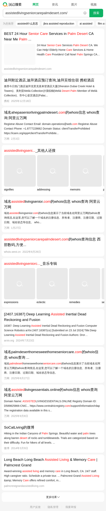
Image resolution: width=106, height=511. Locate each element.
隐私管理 (53, 507)
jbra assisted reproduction (58, 23)
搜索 (96, 13)
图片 (74, 4)
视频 (94, 4)
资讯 (55, 4)
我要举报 (70, 507)
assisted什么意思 (27, 23)
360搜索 (13, 4)
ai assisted (86, 23)
